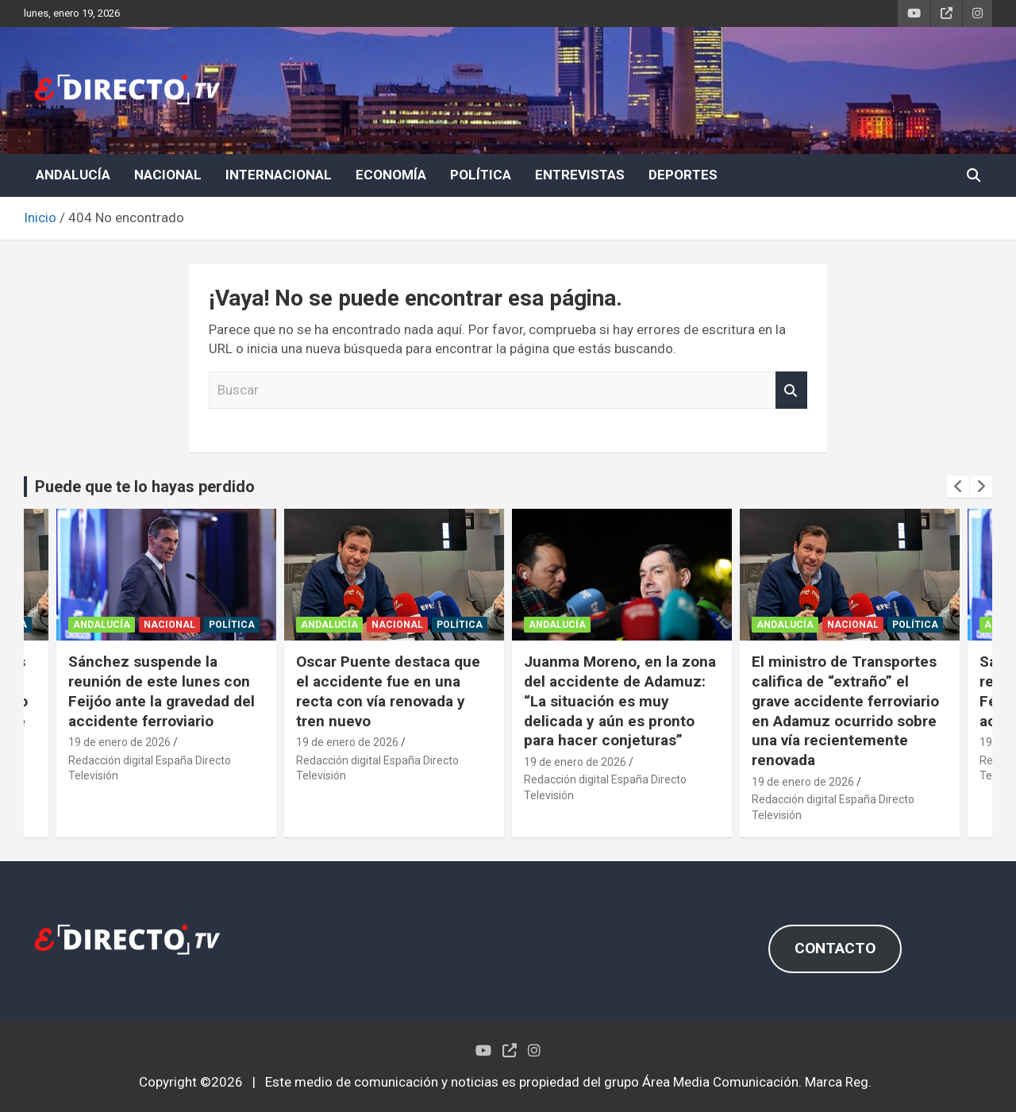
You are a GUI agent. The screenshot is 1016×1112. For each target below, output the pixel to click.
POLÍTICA (480, 175)
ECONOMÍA (391, 175)
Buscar (791, 390)
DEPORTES (683, 175)
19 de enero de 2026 (119, 742)
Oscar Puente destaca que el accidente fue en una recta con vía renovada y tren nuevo (388, 690)
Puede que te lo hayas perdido (145, 486)
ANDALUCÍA (73, 175)
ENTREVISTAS (580, 175)
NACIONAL (168, 175)
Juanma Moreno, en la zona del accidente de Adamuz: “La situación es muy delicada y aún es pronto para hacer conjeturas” (620, 700)
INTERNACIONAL (278, 175)
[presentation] (958, 486)
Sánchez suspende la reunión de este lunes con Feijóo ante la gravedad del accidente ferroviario (161, 690)
